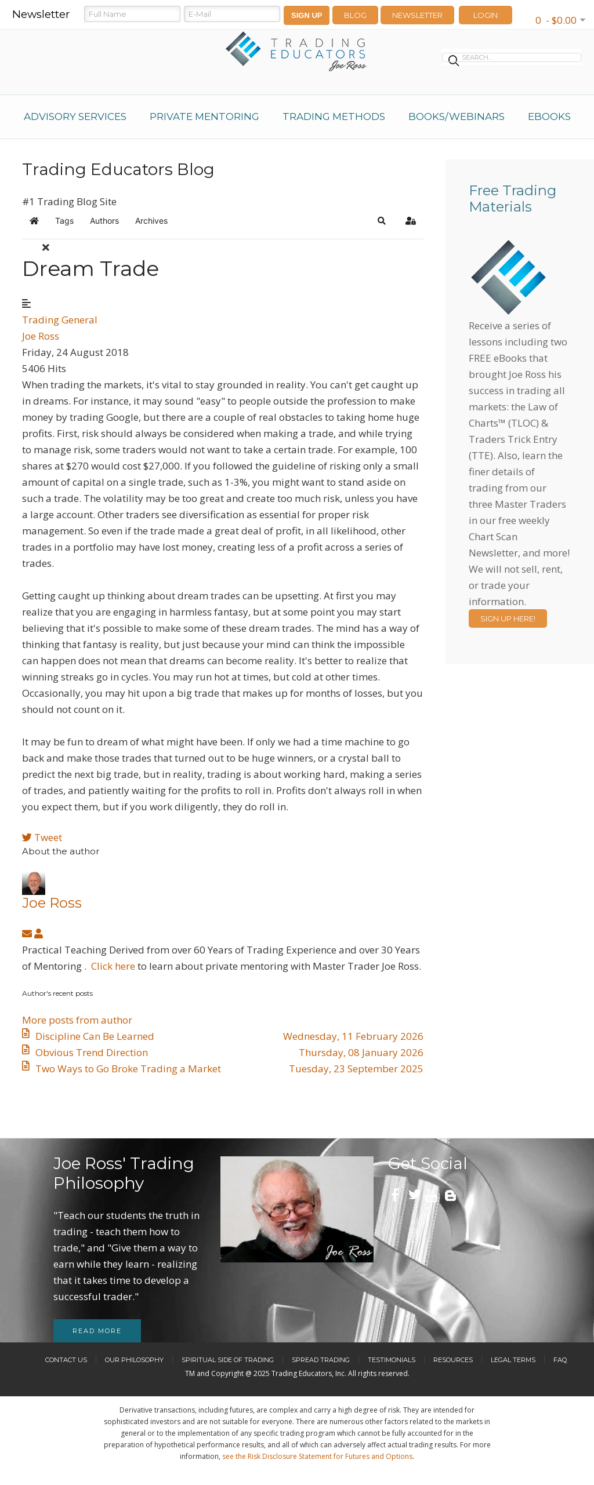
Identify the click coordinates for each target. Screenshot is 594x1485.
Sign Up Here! (507, 618)
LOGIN (485, 15)
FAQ (560, 1360)
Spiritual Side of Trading (228, 1360)
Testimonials (391, 1360)
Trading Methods (333, 116)
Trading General (59, 319)
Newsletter (417, 15)
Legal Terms (513, 1360)
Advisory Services (75, 116)
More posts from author (77, 1020)
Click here (113, 966)
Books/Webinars (456, 116)
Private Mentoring (204, 116)
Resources (453, 1360)
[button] (381, 221)
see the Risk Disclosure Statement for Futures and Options (317, 1456)
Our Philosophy (134, 1360)
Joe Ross (40, 336)
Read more (97, 1331)
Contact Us (66, 1360)
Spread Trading (321, 1360)
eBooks (549, 116)
